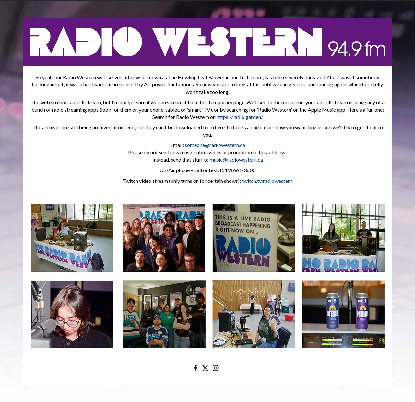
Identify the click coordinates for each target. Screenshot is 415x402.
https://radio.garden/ (240, 117)
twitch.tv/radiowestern (267, 181)
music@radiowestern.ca (236, 160)
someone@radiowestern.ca (215, 145)
